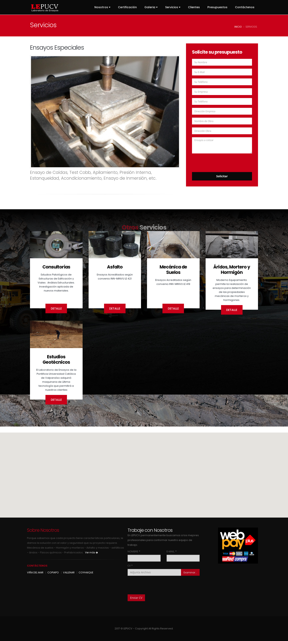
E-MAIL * (172, 551)
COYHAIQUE (86, 572)
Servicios (172, 7)
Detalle (56, 308)
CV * (130, 565)
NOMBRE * (134, 551)
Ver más (91, 552)
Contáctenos (244, 7)
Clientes (194, 7)
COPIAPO (53, 572)
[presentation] (222, 161)
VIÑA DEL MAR (35, 572)
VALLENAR (69, 572)
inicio (238, 26)
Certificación (127, 7)
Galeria (151, 7)
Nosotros (102, 7)
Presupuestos (217, 7)
